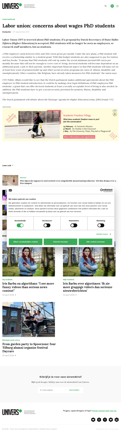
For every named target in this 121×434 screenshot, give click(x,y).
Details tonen (102, 234)
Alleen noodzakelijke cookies (25, 242)
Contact (53, 429)
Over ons (13, 429)
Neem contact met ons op (104, 410)
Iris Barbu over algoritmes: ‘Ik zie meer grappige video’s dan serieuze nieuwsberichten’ (87, 287)
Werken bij (44, 429)
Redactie (6, 32)
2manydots (114, 429)
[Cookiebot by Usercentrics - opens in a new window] (102, 190)
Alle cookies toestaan (95, 242)
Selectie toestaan (60, 242)
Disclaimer (23, 429)
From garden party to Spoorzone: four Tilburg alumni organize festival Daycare (29, 347)
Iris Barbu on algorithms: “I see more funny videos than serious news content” (28, 287)
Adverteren (33, 429)
